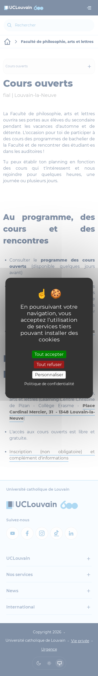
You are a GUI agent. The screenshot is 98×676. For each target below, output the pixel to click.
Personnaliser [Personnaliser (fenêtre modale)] (49, 374)
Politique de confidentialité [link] (49, 383)
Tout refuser (49, 364)
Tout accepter (49, 354)
